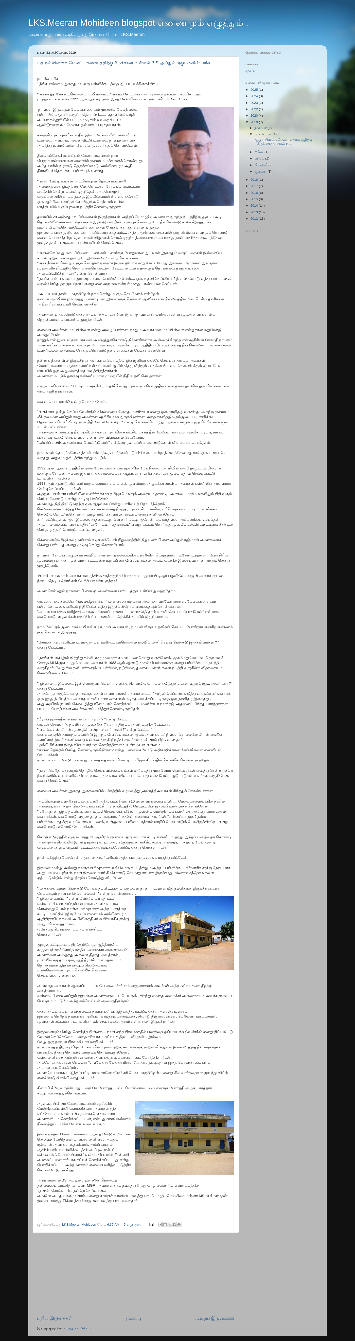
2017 (254, 186)
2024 (254, 96)
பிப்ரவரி (261, 165)
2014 (254, 205)
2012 (254, 218)
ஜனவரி (260, 171)
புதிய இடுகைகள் (55, 1318)
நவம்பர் (261, 128)
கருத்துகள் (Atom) (77, 1328)
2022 (254, 109)
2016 (254, 193)
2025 (254, 89)
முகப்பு (133, 1318)
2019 (254, 122)
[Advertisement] (135, 1273)
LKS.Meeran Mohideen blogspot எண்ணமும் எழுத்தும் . (138, 23)
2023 (254, 103)
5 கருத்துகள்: (134, 1224)
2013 (254, 212)
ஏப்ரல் (259, 158)
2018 (254, 179)
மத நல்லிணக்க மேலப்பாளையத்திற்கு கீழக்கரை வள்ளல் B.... (283, 142)
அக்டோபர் (263, 134)
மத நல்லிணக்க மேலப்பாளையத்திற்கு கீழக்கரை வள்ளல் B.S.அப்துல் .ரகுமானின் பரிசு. (124, 62)
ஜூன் (259, 152)
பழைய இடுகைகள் (214, 1318)
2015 (254, 199)
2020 (254, 115)
